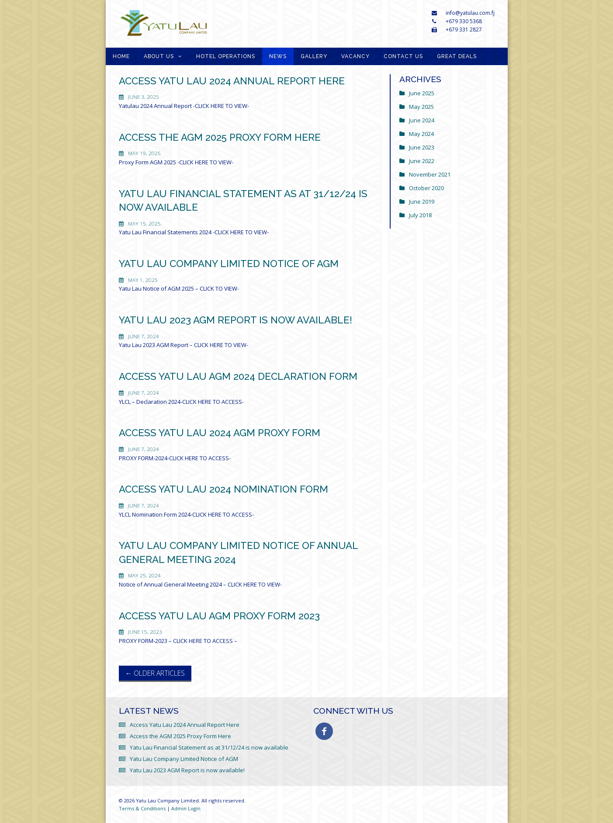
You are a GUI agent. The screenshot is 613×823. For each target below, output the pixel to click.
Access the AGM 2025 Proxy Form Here (220, 137)
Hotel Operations (225, 56)
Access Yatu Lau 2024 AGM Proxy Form (219, 432)
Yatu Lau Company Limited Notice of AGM (229, 263)
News (278, 56)
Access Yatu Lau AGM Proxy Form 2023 (219, 616)
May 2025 (421, 107)
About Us (159, 56)
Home (121, 56)
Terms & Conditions (142, 808)
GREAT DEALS (457, 56)
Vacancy (355, 56)
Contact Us (403, 56)
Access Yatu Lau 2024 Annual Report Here (232, 81)
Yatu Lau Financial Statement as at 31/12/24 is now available (209, 747)
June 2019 (421, 201)
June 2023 (421, 147)
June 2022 (421, 161)
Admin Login (186, 808)
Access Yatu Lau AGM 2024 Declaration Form (238, 376)
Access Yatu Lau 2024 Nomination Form (223, 489)
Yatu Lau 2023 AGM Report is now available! (235, 320)
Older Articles (155, 673)
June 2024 (421, 120)
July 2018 (420, 215)
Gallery (314, 56)
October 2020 (426, 188)
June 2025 (421, 93)
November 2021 (429, 174)
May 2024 (421, 134)
